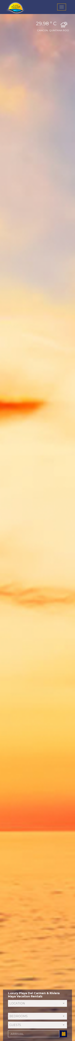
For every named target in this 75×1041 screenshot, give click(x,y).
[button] (37, 1003)
